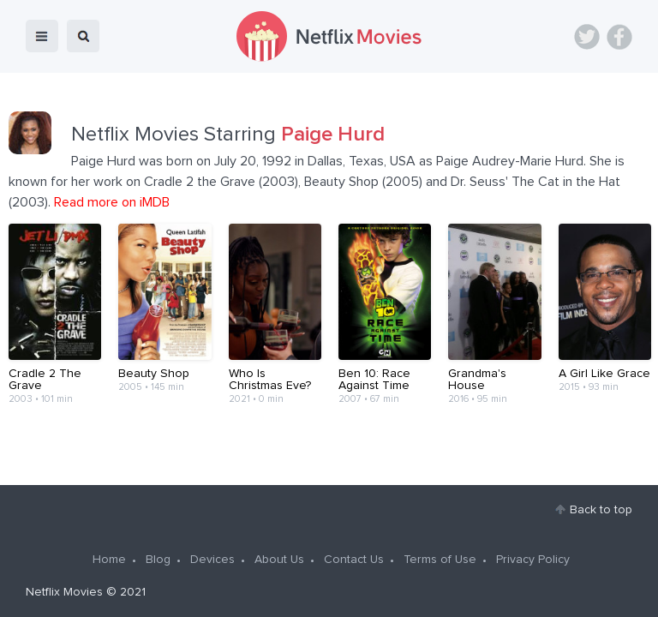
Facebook (619, 37)
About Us (279, 560)
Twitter (587, 37)
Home (109, 560)
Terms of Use (440, 560)
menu (42, 36)
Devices (212, 560)
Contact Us (354, 560)
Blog (158, 560)
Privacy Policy (533, 560)
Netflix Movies (64, 592)
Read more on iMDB (112, 202)
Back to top (601, 510)
